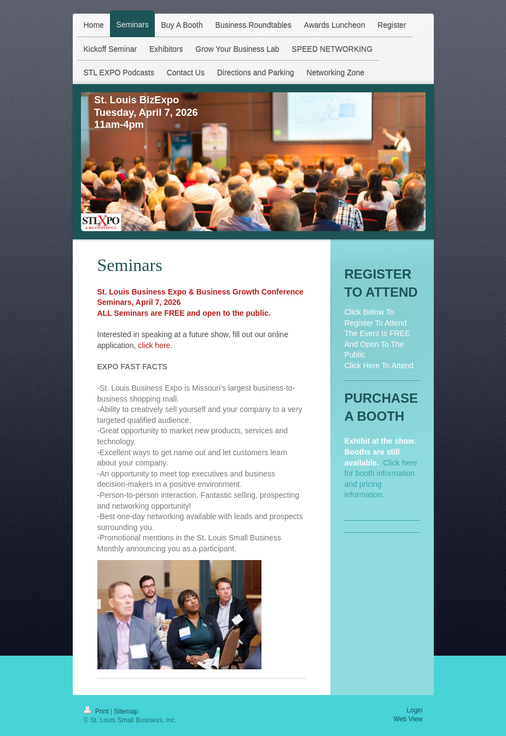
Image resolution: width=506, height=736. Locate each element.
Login (414, 710)
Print (97, 711)
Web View (408, 719)
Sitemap (126, 711)
